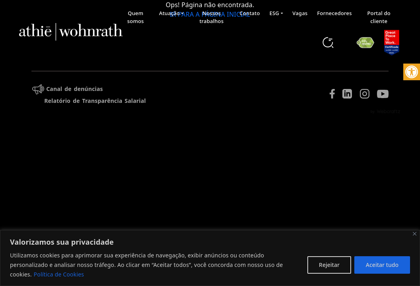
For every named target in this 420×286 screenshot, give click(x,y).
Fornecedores (334, 13)
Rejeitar (329, 265)
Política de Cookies (59, 274)
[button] (411, 72)
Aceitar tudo (382, 265)
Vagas (300, 13)
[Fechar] (414, 234)
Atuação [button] (169, 13)
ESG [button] (274, 13)
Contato (250, 13)
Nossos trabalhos (211, 17)
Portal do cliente (378, 17)
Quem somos (135, 17)
